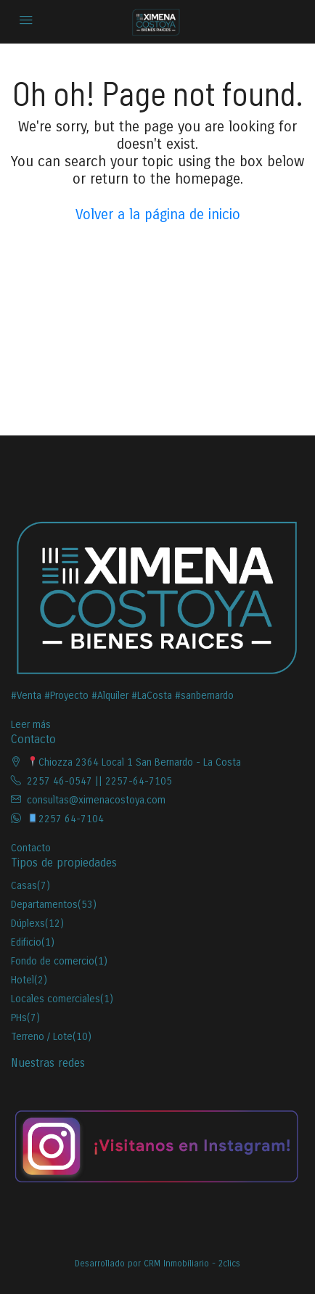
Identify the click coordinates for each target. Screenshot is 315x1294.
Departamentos (44, 904)
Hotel (22, 980)
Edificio (26, 942)
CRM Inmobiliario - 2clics (192, 1263)
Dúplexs (28, 923)
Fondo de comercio (52, 961)
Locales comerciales (55, 999)
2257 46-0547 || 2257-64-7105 (99, 781)
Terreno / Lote (42, 1037)
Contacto (31, 848)
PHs (19, 1018)
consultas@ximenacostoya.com (96, 800)
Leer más (31, 724)
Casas (24, 886)
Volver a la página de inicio (157, 214)
